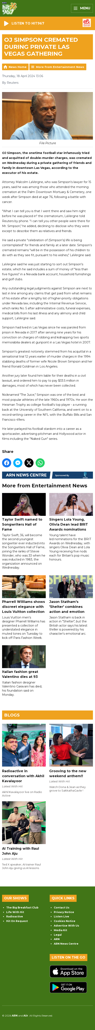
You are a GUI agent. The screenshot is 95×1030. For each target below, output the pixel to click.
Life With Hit (15, 912)
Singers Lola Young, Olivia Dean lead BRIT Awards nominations (71, 512)
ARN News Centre (66, 943)
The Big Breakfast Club (22, 907)
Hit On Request (17, 921)
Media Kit (60, 930)
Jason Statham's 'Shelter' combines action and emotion (71, 594)
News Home (17, 67)
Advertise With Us (66, 925)
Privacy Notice (64, 912)
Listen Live (61, 916)
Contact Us (61, 907)
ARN (57, 939)
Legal (58, 934)
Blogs (12, 715)
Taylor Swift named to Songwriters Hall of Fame (24, 512)
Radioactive (14, 916)
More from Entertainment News (60, 67)
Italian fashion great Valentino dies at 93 (24, 662)
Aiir (25, 1015)
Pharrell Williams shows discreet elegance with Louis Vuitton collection (24, 594)
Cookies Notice (64, 921)
